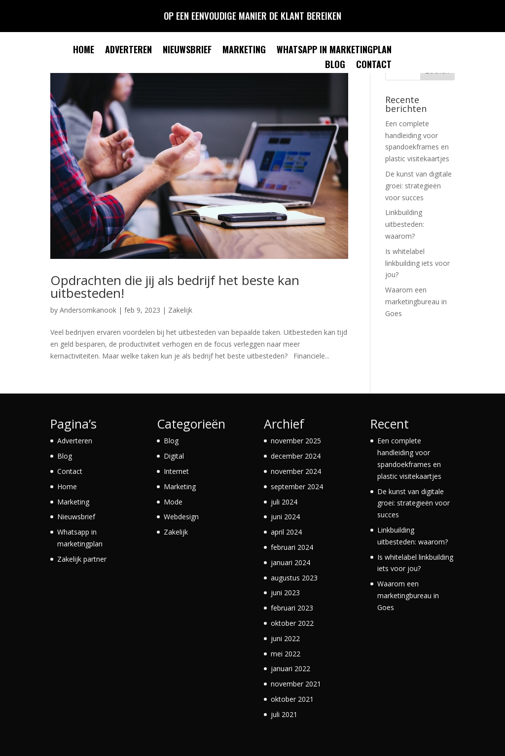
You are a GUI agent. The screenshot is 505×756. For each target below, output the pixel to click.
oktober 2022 (292, 623)
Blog (335, 66)
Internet (176, 471)
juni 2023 (285, 592)
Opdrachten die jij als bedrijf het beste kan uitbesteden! (174, 286)
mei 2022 (285, 653)
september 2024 (297, 486)
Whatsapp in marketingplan (334, 51)
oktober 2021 (292, 699)
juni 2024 (285, 516)
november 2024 (296, 471)
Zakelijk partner (82, 559)
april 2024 (286, 532)
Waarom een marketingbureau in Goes (416, 301)
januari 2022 (290, 668)
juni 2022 (285, 638)
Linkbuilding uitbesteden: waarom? (404, 224)
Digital (174, 456)
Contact (374, 66)
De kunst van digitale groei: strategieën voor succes (418, 185)
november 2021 (296, 683)
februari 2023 (292, 607)
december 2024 (296, 456)
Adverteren (128, 51)
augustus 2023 (294, 577)
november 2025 (296, 440)
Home (83, 51)
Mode (173, 501)
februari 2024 (292, 547)
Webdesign (181, 516)
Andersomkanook (88, 310)
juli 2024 (284, 501)
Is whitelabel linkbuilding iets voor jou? (417, 263)
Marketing (244, 51)
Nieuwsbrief (187, 51)
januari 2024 (290, 562)
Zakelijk (180, 310)
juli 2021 (284, 714)
